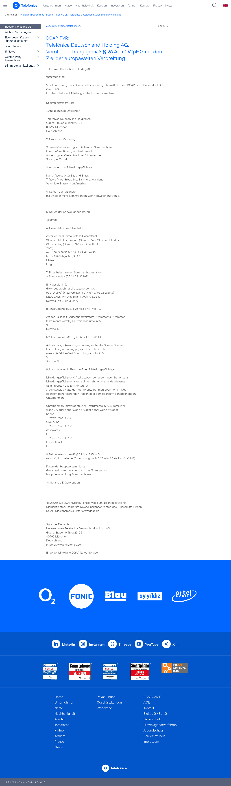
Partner (131, 5)
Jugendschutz (153, 730)
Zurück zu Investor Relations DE (63, 25)
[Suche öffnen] (214, 5)
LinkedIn (68, 644)
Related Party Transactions (13, 58)
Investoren (117, 5)
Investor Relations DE (57, 14)
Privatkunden (106, 697)
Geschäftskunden (109, 702)
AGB (146, 702)
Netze (68, 5)
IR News (10, 51)
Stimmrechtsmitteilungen (21, 65)
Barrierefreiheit (154, 736)
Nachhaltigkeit (84, 5)
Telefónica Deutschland (32, 14)
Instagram (96, 644)
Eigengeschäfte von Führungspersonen (17, 39)
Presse (157, 5)
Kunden (102, 5)
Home (59, 697)
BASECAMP (152, 697)
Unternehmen (52, 5)
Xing (176, 644)
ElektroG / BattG (155, 713)
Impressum (151, 741)
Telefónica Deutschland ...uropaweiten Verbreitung (95, 14)
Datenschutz (152, 719)
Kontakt (148, 708)
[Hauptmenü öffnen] (5, 5)
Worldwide (104, 708)
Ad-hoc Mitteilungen (18, 32)
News (168, 5)
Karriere (145, 5)
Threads (125, 644)
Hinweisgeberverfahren (160, 725)
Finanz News (13, 46)
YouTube (151, 644)
